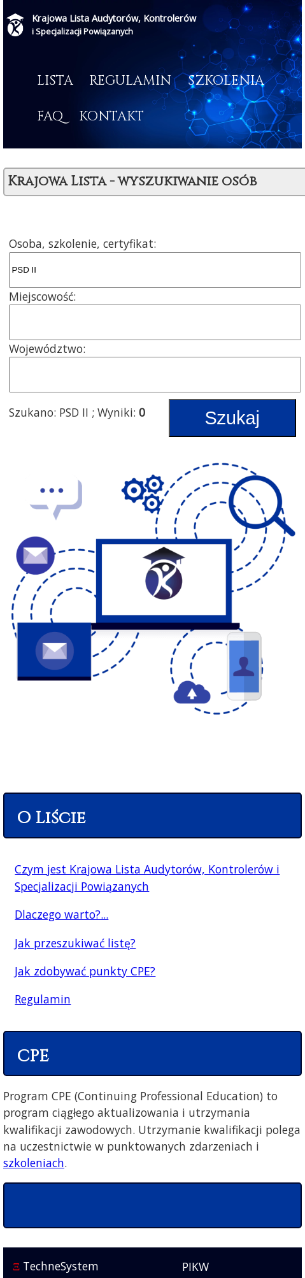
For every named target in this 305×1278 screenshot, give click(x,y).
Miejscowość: (42, 296)
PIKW (195, 1266)
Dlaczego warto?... (61, 914)
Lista (55, 81)
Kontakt (111, 117)
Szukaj (231, 418)
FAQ (50, 117)
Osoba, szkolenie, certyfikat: (82, 243)
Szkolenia (226, 81)
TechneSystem (56, 1266)
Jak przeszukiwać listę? (75, 943)
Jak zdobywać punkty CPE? (85, 971)
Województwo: (47, 348)
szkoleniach (33, 1162)
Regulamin (130, 81)
